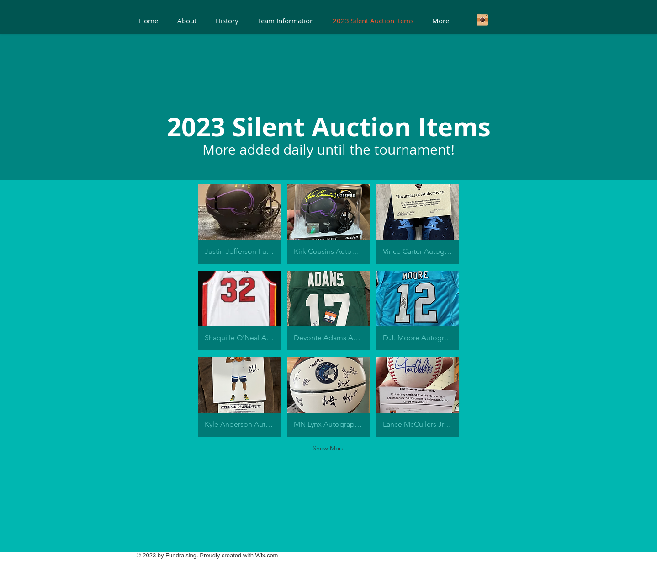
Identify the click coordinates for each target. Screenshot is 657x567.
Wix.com (266, 555)
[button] (239, 224)
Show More (329, 448)
